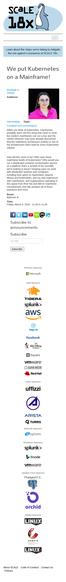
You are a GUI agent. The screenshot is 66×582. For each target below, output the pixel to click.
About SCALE (10, 567)
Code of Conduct (30, 567)
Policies (9, 570)
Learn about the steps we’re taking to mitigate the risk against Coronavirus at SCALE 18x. (33, 51)
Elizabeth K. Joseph (13, 91)
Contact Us (47, 567)
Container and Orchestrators (22, 125)
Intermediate (13, 121)
